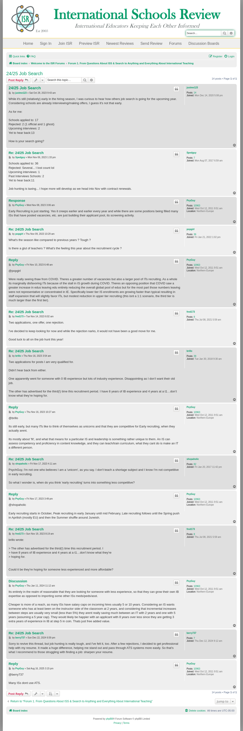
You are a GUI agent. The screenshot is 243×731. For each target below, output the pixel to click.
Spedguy (191, 152)
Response (17, 200)
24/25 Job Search (24, 73)
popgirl (190, 229)
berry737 (191, 633)
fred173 (191, 312)
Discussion (18, 581)
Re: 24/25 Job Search (26, 153)
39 (195, 356)
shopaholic (193, 459)
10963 (197, 205)
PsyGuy (191, 200)
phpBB (109, 719)
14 (195, 92)
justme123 (192, 87)
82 (195, 464)
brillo (189, 351)
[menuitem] (31, 56)
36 (195, 234)
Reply (13, 260)
